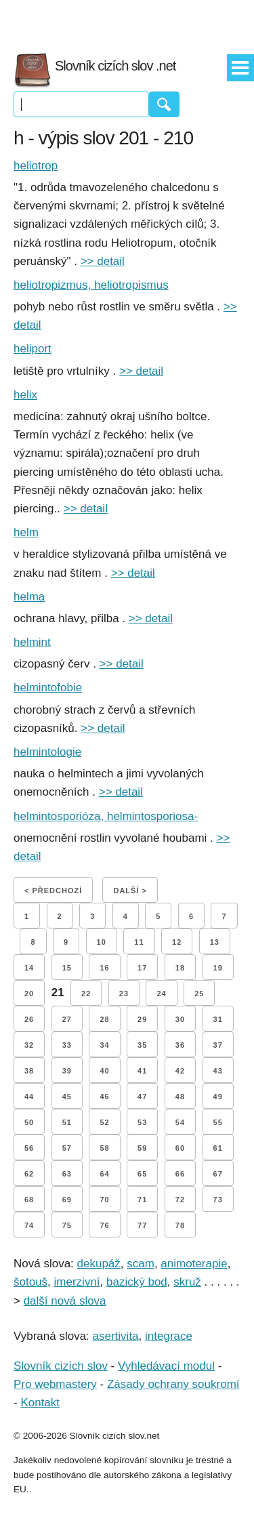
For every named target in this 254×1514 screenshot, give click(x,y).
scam (140, 1263)
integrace (168, 1336)
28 (104, 1019)
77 (142, 1225)
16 (104, 968)
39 (67, 1071)
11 (139, 942)
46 (104, 1096)
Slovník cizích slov (61, 1365)
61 (218, 1148)
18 (180, 968)
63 (67, 1174)
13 (214, 942)
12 (177, 942)
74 (29, 1225)
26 (29, 1019)
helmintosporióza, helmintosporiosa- (106, 816)
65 (142, 1174)
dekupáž (99, 1263)
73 (218, 1199)
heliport (32, 348)
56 (29, 1148)
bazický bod (136, 1281)
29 (142, 1019)
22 (86, 993)
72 (180, 1199)
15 (67, 968)
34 (104, 1045)
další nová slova (65, 1300)
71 (142, 1199)
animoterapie (194, 1263)
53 (142, 1122)
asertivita (116, 1336)
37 (218, 1045)
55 (218, 1122)
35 (142, 1045)
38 (29, 1071)
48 (180, 1096)
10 (101, 942)
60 (180, 1148)
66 (180, 1174)
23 (124, 993)
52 (104, 1122)
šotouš (30, 1281)
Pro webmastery (55, 1384)
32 (29, 1045)
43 (218, 1071)
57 (67, 1148)
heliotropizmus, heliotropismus (91, 285)
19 (218, 968)
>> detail (103, 261)
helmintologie (47, 751)
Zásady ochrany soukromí (173, 1384)
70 (104, 1199)
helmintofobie (48, 687)
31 (218, 1019)
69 (67, 1199)
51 (67, 1122)
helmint (32, 642)
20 (29, 993)
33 (67, 1045)
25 (199, 993)
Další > (129, 890)
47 (142, 1096)
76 (104, 1225)
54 (180, 1122)
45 (67, 1096)
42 (180, 1071)
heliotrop (36, 165)
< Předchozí (53, 890)
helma (29, 596)
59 (142, 1148)
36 (180, 1045)
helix (25, 394)
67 (218, 1174)
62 (29, 1174)
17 (142, 968)
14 (29, 968)
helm (26, 532)
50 (29, 1122)
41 (142, 1071)
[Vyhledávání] (81, 104)
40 (104, 1071)
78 (180, 1225)
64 (104, 1174)
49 (218, 1096)
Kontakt (40, 1402)
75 (67, 1225)
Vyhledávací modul (166, 1365)
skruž (187, 1281)
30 (180, 1019)
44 (29, 1096)
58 (104, 1148)
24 (161, 993)
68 (29, 1199)
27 (67, 1019)
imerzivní (77, 1281)
